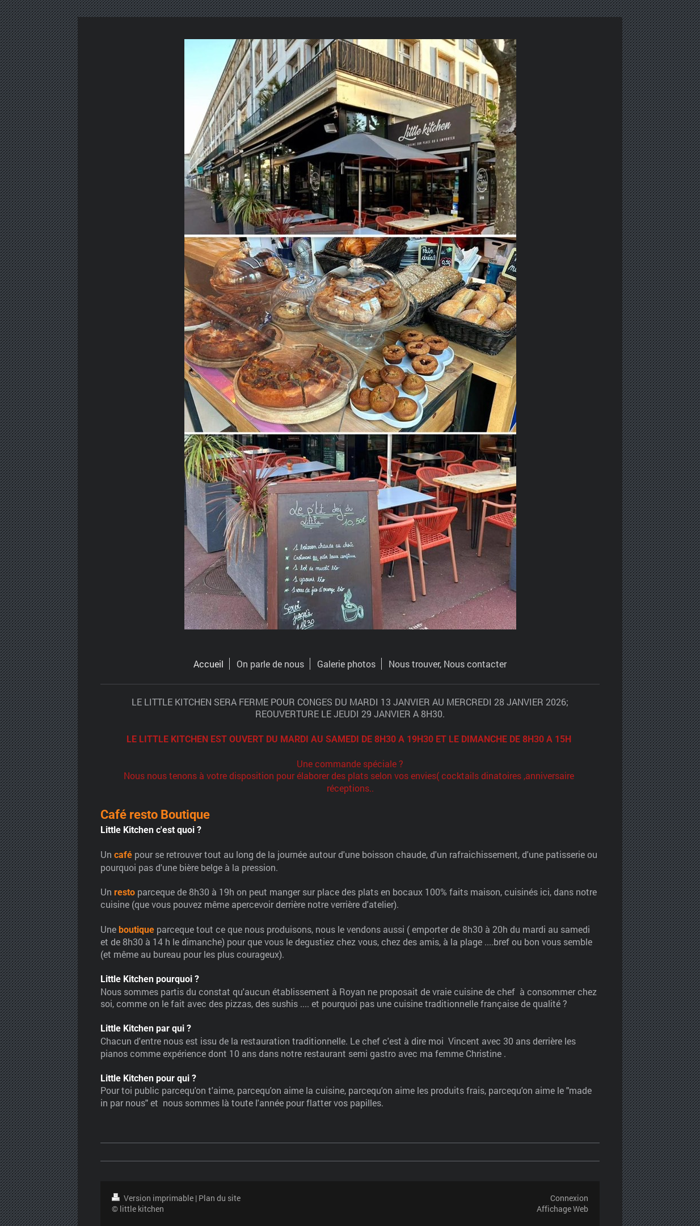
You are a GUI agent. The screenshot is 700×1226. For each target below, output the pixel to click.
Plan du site (220, 1198)
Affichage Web (562, 1208)
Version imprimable (153, 1198)
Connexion (569, 1198)
